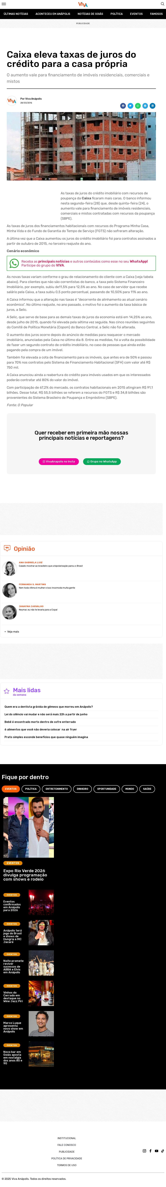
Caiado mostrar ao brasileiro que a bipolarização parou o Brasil (51, 566)
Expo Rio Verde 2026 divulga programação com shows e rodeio (25, 875)
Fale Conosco (66, 1145)
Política (117, 14)
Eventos (136, 14)
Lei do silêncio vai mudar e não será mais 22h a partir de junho (46, 714)
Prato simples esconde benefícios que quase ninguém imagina (46, 737)
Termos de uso (66, 1165)
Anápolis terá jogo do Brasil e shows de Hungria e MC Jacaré (12, 936)
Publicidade (66, 1151)
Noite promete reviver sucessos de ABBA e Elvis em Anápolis (13, 966)
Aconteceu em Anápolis (53, 14)
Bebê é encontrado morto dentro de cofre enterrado (40, 722)
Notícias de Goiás (90, 14)
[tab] (11, 789)
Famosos (156, 14)
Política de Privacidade (66, 1158)
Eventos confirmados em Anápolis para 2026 (12, 906)
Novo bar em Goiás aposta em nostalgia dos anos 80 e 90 (12, 1057)
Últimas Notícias (16, 14)
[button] (123, 106)
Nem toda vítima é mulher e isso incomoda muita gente (47, 588)
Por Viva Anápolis (31, 98)
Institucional (66, 1138)
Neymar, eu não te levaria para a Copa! (38, 609)
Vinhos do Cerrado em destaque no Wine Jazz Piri (13, 997)
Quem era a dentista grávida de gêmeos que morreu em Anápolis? (49, 706)
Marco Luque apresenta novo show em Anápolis (13, 1027)
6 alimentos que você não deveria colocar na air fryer (41, 729)
